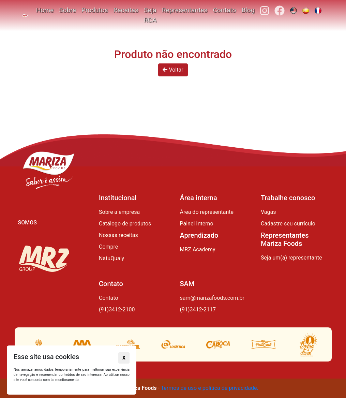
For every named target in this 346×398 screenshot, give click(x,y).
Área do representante (207, 212)
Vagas (268, 212)
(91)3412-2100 (117, 309)
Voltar (173, 70)
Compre (108, 247)
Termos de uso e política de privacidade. (209, 388)
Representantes (185, 10)
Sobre (67, 10)
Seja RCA (150, 15)
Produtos (94, 10)
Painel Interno (196, 223)
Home (45, 10)
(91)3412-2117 (198, 309)
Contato (224, 10)
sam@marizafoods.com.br (212, 298)
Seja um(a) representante (291, 257)
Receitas (126, 10)
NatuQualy (111, 258)
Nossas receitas (118, 235)
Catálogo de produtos (125, 223)
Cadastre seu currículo (288, 223)
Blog (247, 10)
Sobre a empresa (119, 212)
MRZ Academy (197, 249)
